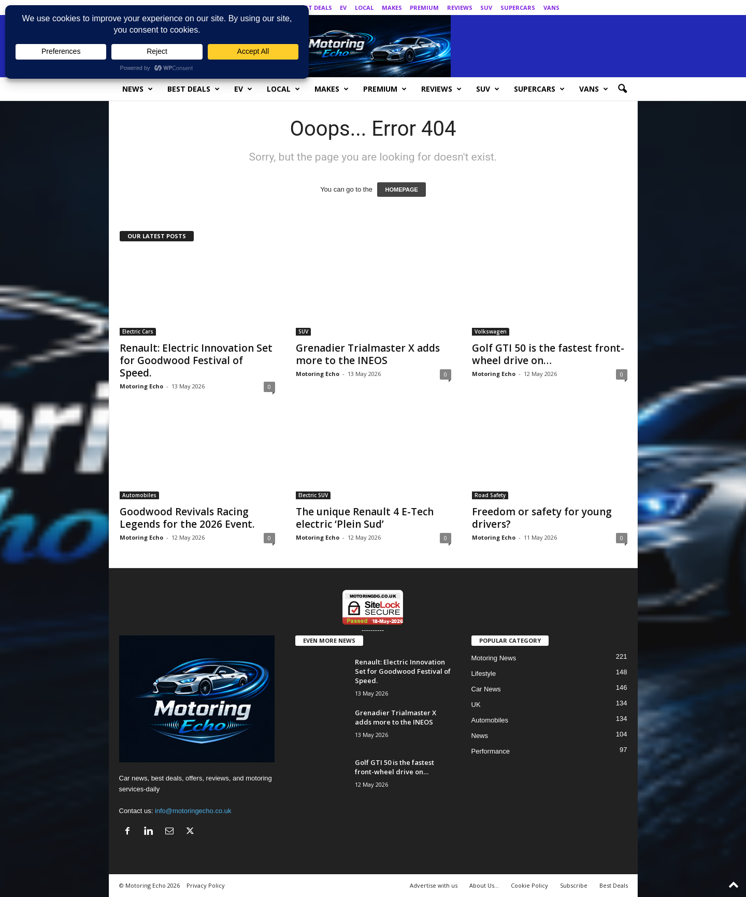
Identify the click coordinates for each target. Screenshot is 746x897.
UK (476, 704)
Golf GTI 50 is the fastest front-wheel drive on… (548, 354)
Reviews (459, 7)
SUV (486, 7)
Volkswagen (491, 331)
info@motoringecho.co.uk (193, 811)
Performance (490, 751)
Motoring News (494, 658)
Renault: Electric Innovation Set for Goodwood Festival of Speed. (196, 360)
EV (343, 7)
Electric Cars (137, 331)
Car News (486, 689)
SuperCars (517, 7)
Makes (392, 7)
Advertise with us (433, 885)
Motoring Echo (141, 386)
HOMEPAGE (401, 189)
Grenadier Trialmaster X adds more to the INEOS (368, 354)
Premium (424, 7)
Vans (551, 7)
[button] (622, 89)
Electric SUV (313, 495)
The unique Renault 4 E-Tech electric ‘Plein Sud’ (365, 518)
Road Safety (490, 495)
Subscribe (573, 885)
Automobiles (139, 495)
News (137, 89)
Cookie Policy (529, 885)
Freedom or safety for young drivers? (542, 518)
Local (364, 7)
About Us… (484, 885)
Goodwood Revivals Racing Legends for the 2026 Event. (187, 518)
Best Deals (315, 7)
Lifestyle (483, 673)
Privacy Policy (206, 885)
